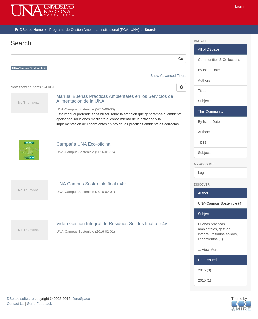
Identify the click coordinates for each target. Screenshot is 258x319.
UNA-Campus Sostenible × (29, 68)
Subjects (205, 101)
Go (180, 59)
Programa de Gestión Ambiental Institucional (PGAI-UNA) (94, 30)
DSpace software (20, 299)
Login (202, 173)
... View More (208, 249)
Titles (202, 91)
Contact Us (15, 304)
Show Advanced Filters (168, 76)
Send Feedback (39, 304)
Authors (204, 80)
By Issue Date (209, 70)
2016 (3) (204, 270)
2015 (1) (204, 280)
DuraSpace (81, 299)
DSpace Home (31, 30)
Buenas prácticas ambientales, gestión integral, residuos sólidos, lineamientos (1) (218, 231)
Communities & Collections (219, 60)
